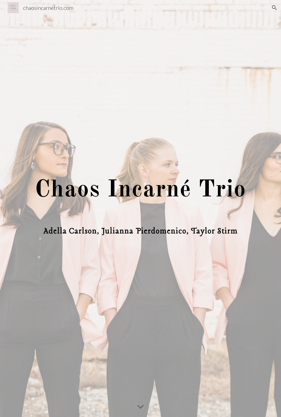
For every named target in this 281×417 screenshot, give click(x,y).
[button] (274, 7)
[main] (140, 209)
